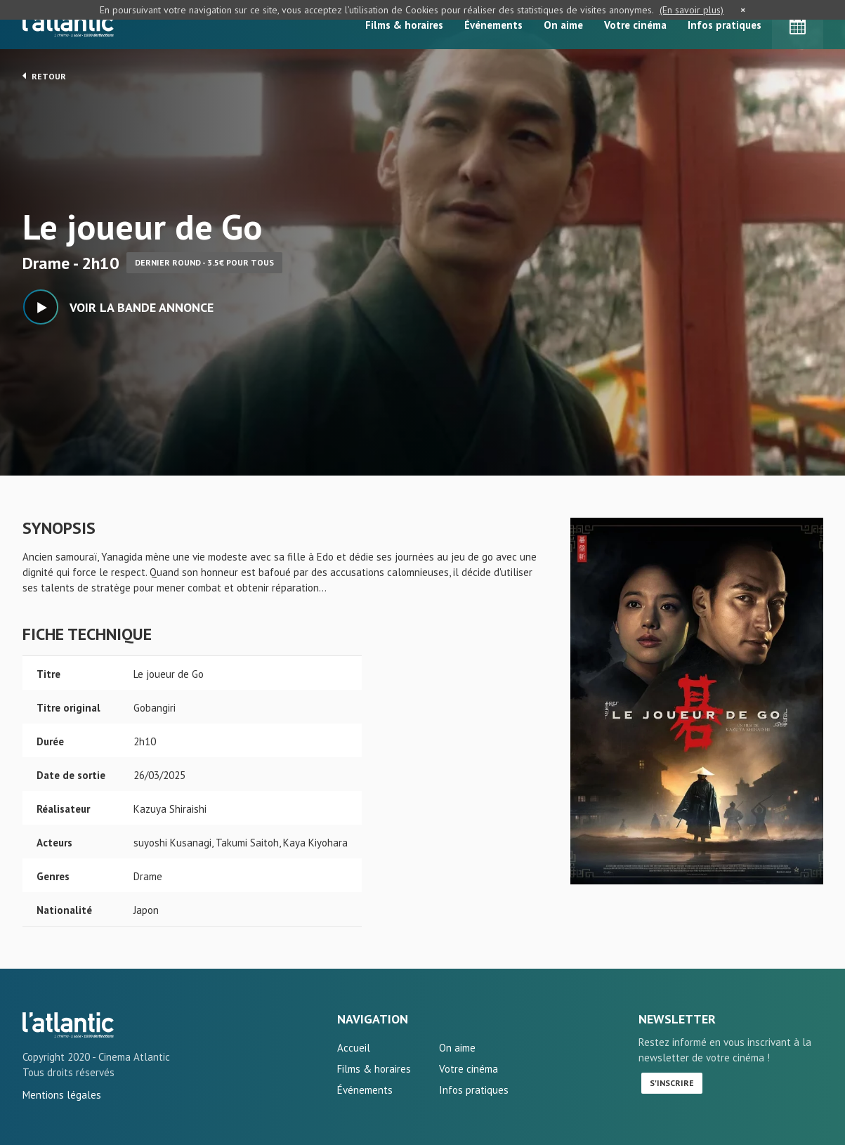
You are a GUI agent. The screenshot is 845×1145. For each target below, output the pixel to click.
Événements (493, 25)
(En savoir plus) (691, 10)
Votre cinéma (635, 25)
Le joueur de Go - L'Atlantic (68, 1025)
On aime (563, 25)
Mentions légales (61, 1094)
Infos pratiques (724, 25)
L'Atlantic (68, 25)
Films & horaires (404, 25)
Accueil (353, 1047)
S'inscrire (672, 1083)
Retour (44, 75)
